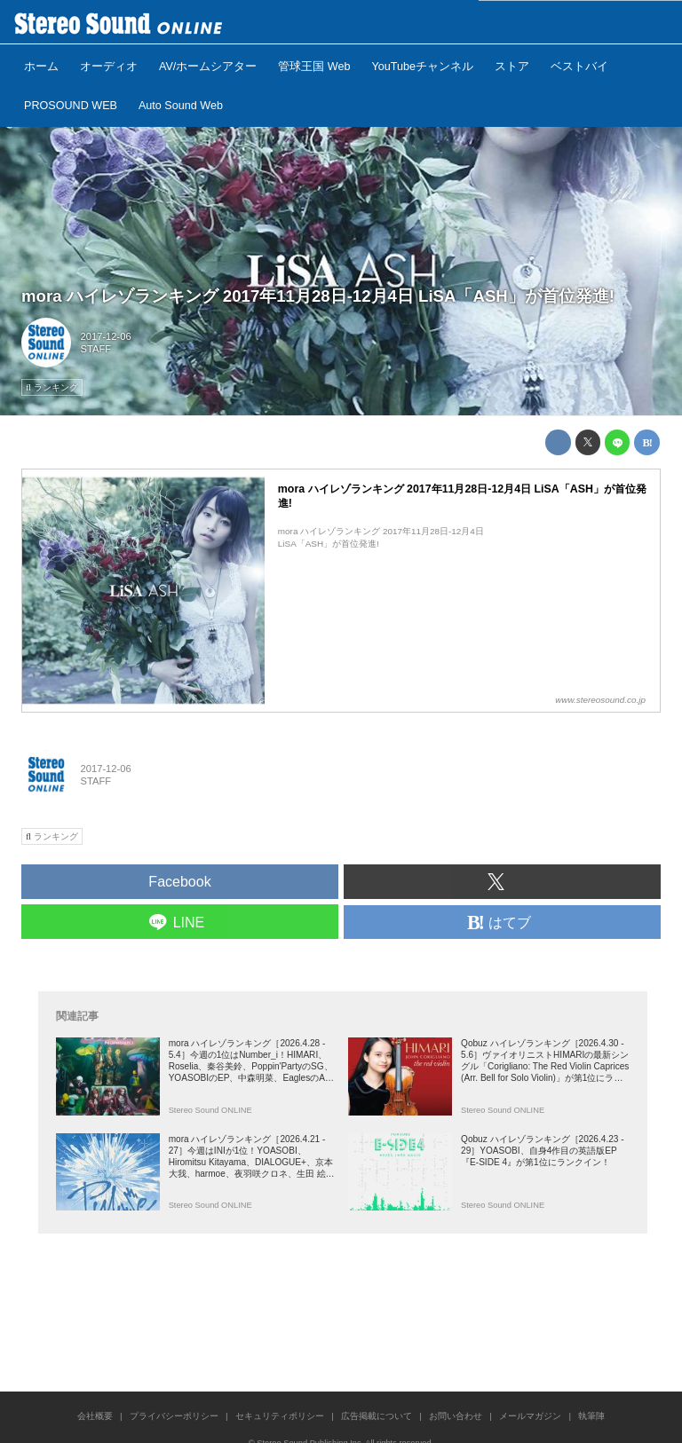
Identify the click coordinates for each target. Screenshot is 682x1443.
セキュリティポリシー (279, 1416)
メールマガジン (530, 1416)
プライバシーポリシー (174, 1416)
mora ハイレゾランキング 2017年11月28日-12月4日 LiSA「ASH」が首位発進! (318, 296)
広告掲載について (376, 1416)
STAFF (96, 348)
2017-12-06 (106, 336)
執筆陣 (591, 1416)
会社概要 (95, 1416)
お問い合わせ (455, 1416)
